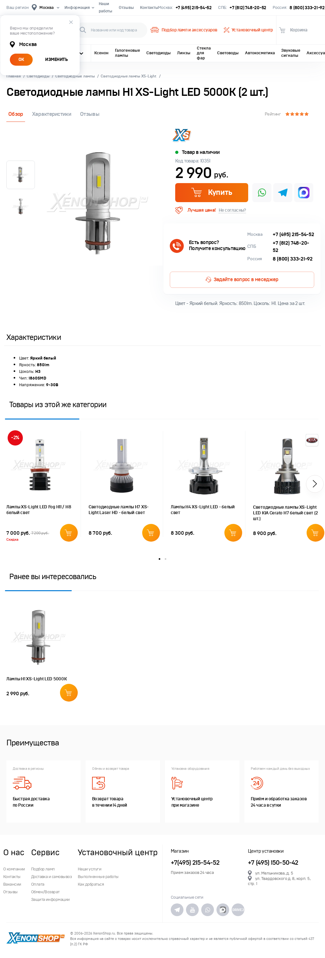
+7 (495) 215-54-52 (194, 7)
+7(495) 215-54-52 (195, 863)
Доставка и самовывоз (51, 876)
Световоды (228, 53)
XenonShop (35, 938)
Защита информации (50, 899)
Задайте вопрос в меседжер (242, 279)
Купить (211, 192)
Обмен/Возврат (45, 892)
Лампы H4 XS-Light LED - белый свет (203, 509)
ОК (21, 59)
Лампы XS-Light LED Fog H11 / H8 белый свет (38, 509)
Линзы (183, 53)
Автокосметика (260, 53)
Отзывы (126, 7)
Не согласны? (232, 210)
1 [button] (159, 559)
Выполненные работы (98, 876)
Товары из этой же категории (57, 404)
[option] (100, 203)
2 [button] (165, 559)
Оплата (37, 884)
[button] (315, 484)
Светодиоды (158, 53)
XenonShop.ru (104, 933)
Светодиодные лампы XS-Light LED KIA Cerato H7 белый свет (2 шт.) (285, 513)
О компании (14, 869)
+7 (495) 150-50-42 (273, 863)
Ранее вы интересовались (52, 576)
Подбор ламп (43, 869)
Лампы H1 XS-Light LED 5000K (36, 679)
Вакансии (12, 884)
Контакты (149, 7)
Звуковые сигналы (290, 53)
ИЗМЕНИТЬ (56, 59)
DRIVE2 (238, 910)
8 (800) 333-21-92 (307, 7)
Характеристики (51, 114)
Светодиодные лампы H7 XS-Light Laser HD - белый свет (119, 509)
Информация (78, 7)
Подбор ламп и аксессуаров (183, 30)
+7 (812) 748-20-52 (247, 7)
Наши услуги (89, 869)
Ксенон (101, 53)
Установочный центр (248, 30)
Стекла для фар (204, 53)
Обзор (15, 114)
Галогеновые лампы (127, 53)
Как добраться (91, 884)
